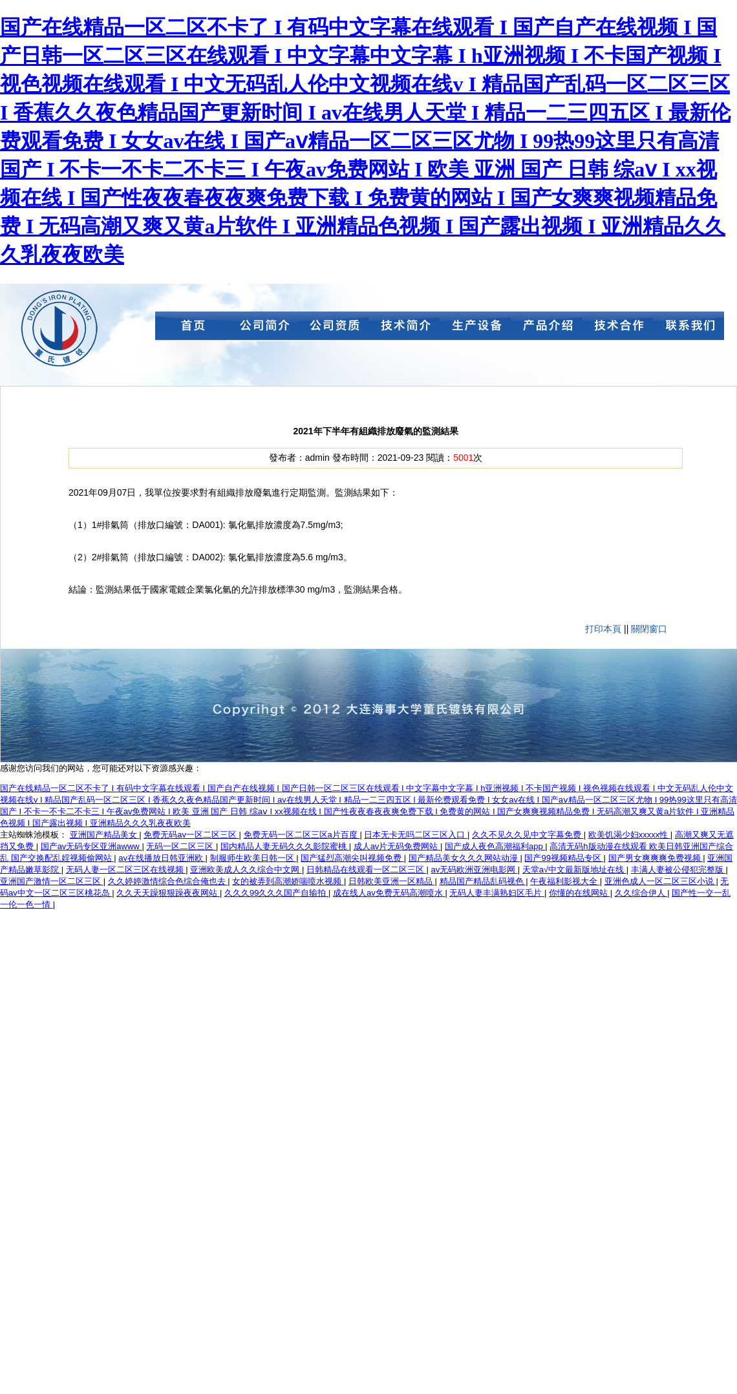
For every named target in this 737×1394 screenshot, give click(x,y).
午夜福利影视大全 (565, 881)
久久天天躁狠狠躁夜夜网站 (168, 893)
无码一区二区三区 (181, 846)
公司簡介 (261, 329)
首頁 (190, 329)
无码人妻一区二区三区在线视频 (126, 869)
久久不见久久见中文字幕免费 (528, 835)
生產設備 (475, 329)
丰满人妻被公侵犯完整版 (678, 869)
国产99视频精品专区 (563, 858)
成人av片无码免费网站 (397, 846)
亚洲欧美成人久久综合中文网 (246, 869)
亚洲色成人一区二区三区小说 (660, 881)
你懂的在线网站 (579, 893)
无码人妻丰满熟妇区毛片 (496, 893)
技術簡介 (404, 329)
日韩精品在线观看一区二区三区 (366, 869)
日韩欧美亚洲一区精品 (391, 881)
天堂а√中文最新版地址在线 (574, 869)
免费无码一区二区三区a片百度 (302, 835)
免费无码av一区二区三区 (191, 835)
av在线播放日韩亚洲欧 (161, 858)
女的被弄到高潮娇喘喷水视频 (288, 881)
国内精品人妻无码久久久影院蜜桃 (284, 846)
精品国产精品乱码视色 (483, 881)
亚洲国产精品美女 (105, 835)
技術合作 (617, 329)
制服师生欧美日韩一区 (253, 858)
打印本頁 (603, 629)
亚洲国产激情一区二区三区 (51, 881)
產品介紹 (546, 329)
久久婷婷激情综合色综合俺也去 (168, 881)
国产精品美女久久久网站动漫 (464, 858)
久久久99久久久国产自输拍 (276, 893)
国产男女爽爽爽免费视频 (655, 858)
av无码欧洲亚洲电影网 (474, 869)
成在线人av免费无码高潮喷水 (389, 893)
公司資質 (332, 329)
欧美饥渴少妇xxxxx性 (629, 835)
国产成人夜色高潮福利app (495, 846)
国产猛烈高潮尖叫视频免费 (352, 858)
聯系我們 (688, 329)
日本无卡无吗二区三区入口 (415, 835)
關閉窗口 (649, 629)
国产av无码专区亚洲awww (91, 846)
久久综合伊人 (641, 893)
